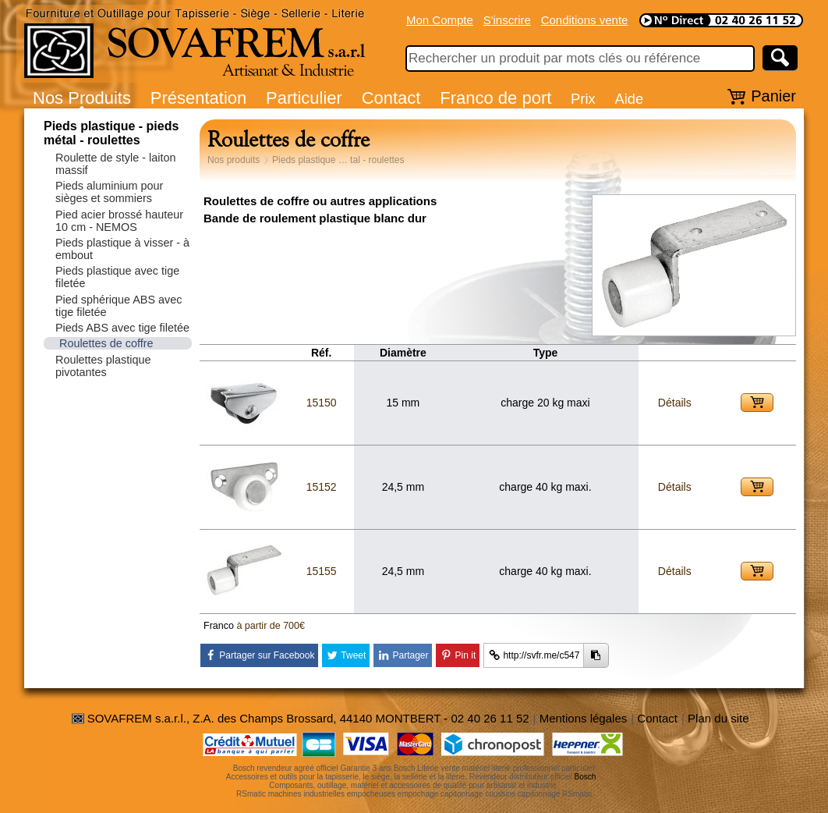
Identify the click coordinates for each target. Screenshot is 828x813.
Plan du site (718, 718)
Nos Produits (82, 98)
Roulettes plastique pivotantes (102, 365)
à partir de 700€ (270, 625)
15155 (321, 571)
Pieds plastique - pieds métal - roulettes (111, 133)
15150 (321, 402)
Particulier (304, 98)
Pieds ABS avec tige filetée (122, 327)
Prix (583, 99)
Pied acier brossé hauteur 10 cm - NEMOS (119, 220)
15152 (321, 487)
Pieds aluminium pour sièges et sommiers (109, 191)
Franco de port (495, 98)
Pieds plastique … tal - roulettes (338, 159)
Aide (628, 99)
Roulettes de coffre (106, 343)
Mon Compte (439, 20)
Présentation (198, 98)
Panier (773, 96)
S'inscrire (507, 20)
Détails (675, 402)
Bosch (585, 776)
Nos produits (233, 159)
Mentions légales (584, 718)
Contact (391, 98)
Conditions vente (584, 20)
